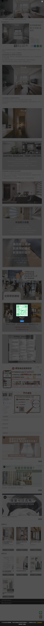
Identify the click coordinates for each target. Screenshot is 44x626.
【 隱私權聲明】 (39, 622)
